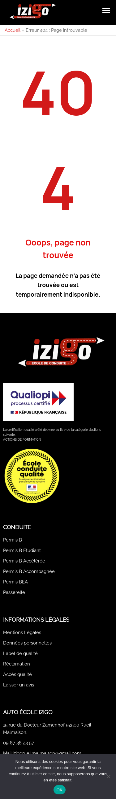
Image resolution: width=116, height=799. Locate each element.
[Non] (108, 776)
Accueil (12, 30)
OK (59, 790)
